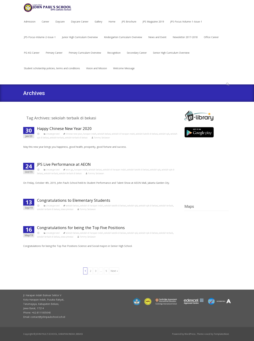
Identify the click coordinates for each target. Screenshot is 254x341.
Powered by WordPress (184, 334)
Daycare (60, 24)
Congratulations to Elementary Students (73, 200)
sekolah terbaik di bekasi (76, 137)
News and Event (157, 40)
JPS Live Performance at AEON (64, 164)
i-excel (207, 334)
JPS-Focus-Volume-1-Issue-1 (186, 24)
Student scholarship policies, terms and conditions (52, 71)
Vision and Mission (96, 71)
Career (45, 24)
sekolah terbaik (57, 137)
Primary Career (54, 56)
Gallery (98, 24)
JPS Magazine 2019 (153, 24)
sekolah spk (164, 133)
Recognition (114, 56)
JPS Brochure (129, 24)
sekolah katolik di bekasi (147, 133)
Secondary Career (136, 56)
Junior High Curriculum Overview (80, 40)
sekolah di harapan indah (123, 133)
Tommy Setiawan (102, 137)
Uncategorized (53, 133)
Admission (29, 24)
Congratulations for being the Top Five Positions (81, 227)
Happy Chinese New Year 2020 (64, 128)
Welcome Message (123, 71)
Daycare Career (79, 24)
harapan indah (89, 133)
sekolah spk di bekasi (148, 205)
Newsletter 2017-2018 (185, 40)
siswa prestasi (67, 209)
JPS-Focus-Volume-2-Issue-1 (39, 40)
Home (112, 24)
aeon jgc (69, 169)
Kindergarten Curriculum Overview (123, 40)
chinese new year (74, 133)
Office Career (211, 40)
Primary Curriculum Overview (85, 56)
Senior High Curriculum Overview (171, 56)
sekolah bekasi (104, 133)
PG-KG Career (31, 56)
